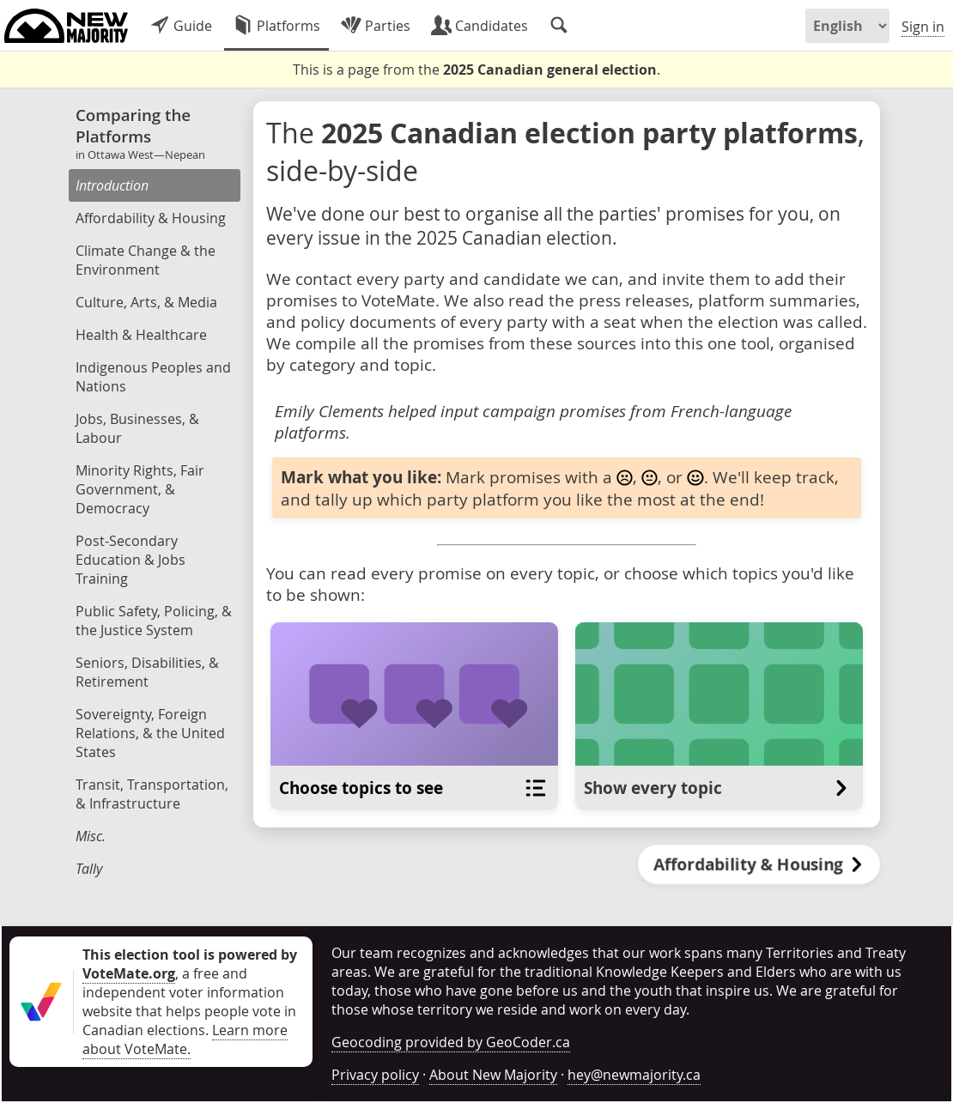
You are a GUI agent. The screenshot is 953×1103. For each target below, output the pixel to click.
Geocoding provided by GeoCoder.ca (450, 1042)
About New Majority (493, 1074)
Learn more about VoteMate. (185, 1039)
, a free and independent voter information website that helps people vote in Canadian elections (189, 992)
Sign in (922, 26)
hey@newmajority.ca (634, 1074)
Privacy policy (375, 1074)
